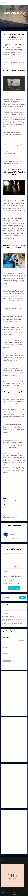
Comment (14, 558)
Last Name (5, 653)
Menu (3, 2)
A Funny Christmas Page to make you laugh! (12, 623)
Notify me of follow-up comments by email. (13, 580)
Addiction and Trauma (7, 609)
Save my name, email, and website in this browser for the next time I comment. (14, 575)
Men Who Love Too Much (8, 616)
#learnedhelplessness (8, 517)
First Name (5, 647)
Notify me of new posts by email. (11, 583)
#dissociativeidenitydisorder (13, 516)
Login (2, 860)
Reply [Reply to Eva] (17, 538)
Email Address (6, 642)
